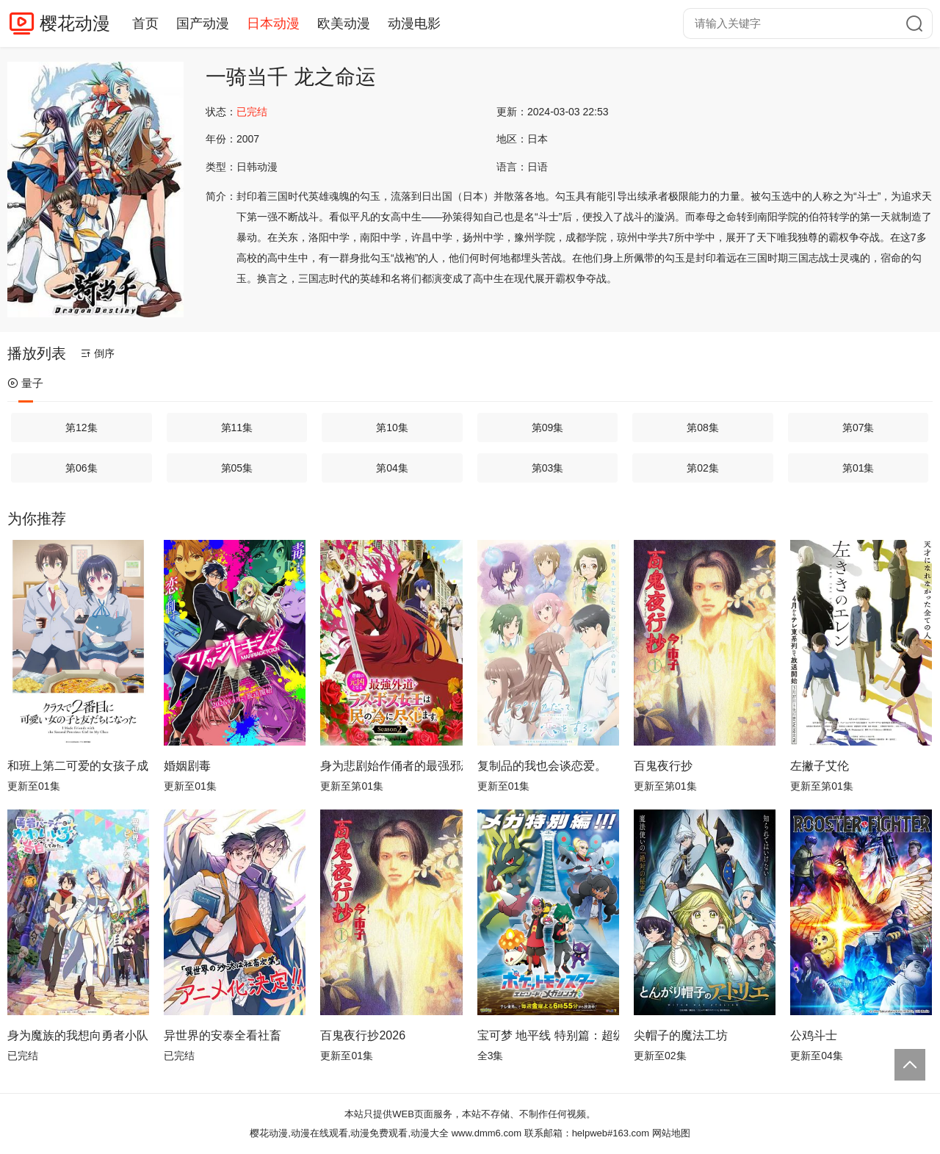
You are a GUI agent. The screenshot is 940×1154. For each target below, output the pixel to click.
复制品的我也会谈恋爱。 (542, 766)
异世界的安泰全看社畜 (222, 1035)
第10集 (392, 427)
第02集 (703, 468)
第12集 (81, 427)
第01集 (858, 468)
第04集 (392, 468)
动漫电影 (414, 23)
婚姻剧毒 (187, 766)
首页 (145, 23)
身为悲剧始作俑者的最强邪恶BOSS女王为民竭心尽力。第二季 (391, 766)
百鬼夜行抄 (663, 766)
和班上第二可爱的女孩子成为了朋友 (78, 766)
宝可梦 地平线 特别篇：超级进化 (548, 1035)
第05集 (237, 468)
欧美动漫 (343, 23)
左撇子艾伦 (819, 766)
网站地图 (671, 1133)
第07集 (858, 427)
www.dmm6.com (486, 1133)
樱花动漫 (75, 23)
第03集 (548, 468)
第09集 (548, 427)
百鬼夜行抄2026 (362, 1035)
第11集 (237, 427)
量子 (25, 383)
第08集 (703, 427)
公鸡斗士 (813, 1035)
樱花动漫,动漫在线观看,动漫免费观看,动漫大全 (349, 1133)
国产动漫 (202, 23)
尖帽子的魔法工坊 (681, 1035)
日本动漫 (273, 23)
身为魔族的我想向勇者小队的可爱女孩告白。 (78, 1035)
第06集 (81, 468)
